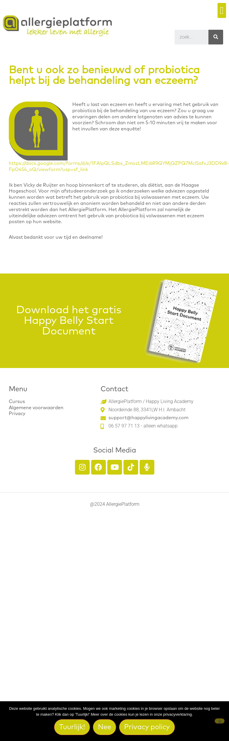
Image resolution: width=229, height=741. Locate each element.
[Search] (215, 37)
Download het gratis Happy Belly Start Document (68, 321)
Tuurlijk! (72, 727)
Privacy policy (147, 727)
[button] (222, 10)
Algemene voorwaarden (36, 407)
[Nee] (220, 721)
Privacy (17, 413)
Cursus (17, 401)
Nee (104, 727)
